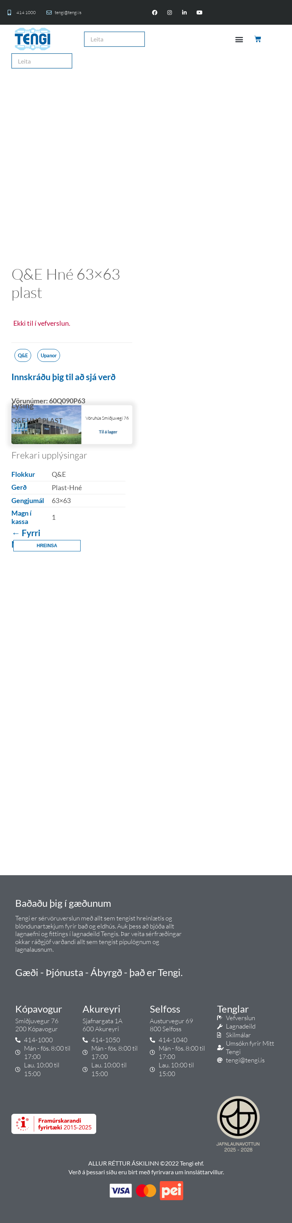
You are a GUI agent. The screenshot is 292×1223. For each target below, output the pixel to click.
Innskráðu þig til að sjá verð (63, 376)
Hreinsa (46, 545)
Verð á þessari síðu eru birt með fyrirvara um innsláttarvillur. (146, 1171)
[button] (239, 39)
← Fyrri (25, 532)
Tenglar (233, 1009)
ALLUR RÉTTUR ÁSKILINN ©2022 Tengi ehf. (146, 1163)
